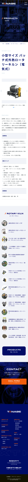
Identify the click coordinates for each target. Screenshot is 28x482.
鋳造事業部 (17, 423)
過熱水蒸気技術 (18, 427)
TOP (3, 43)
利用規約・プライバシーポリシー (14, 476)
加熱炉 (4, 443)
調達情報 (17, 425)
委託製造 (17, 429)
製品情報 (7, 43)
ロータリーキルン (14, 43)
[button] (1, 91)
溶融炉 (4, 441)
